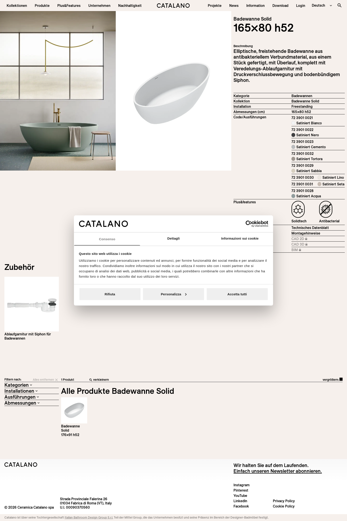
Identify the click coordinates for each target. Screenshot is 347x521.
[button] (17, 5)
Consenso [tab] (107, 239)
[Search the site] (339, 5)
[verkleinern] (160, 380)
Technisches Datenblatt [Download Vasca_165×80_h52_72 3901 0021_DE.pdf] (310, 227)
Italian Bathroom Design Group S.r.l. (89, 517)
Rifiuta (110, 294)
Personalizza (174, 294)
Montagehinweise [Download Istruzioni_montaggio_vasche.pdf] (305, 233)
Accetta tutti (237, 294)
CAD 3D (310, 244)
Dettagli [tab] (173, 238)
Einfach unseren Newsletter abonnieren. (277, 471)
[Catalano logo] (174, 5)
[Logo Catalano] (20, 464)
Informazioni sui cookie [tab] (240, 238)
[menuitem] (69, 5)
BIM (310, 250)
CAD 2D (310, 238)
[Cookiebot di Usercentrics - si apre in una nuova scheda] (248, 223)
